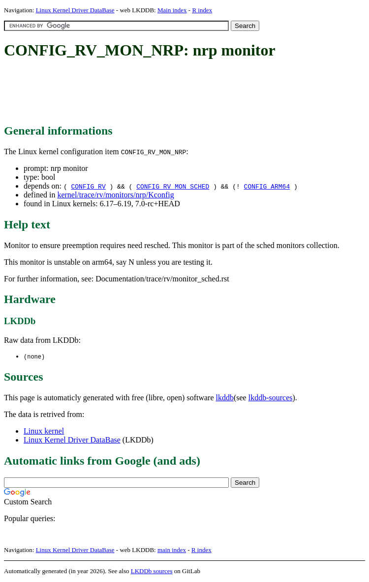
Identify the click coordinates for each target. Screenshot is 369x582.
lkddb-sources (270, 398)
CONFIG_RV (88, 186)
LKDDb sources (152, 571)
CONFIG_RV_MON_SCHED (172, 186)
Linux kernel (44, 431)
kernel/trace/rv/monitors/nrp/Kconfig (115, 195)
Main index (172, 10)
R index (202, 10)
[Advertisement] (183, 92)
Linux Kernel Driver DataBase (75, 10)
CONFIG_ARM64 (267, 186)
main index (171, 550)
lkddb (225, 398)
